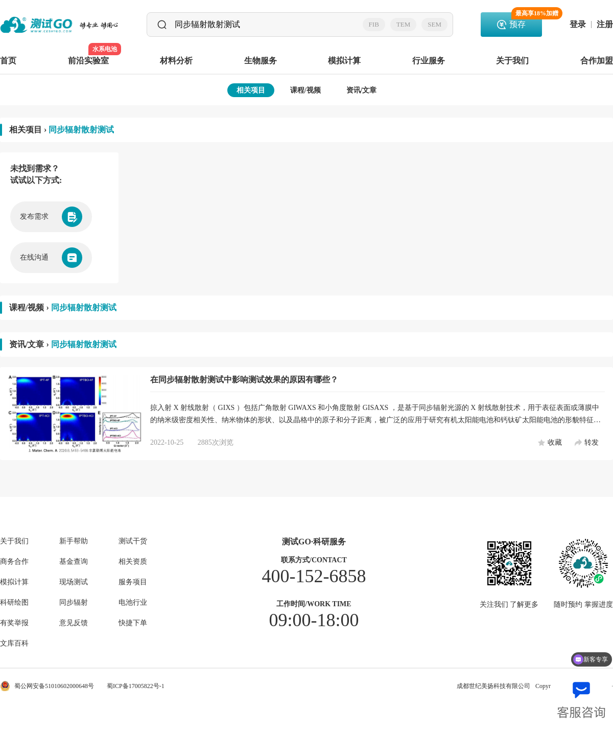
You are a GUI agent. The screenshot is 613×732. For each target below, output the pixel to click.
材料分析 (176, 60)
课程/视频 (305, 90)
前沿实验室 (88, 54)
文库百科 (14, 643)
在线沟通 (51, 257)
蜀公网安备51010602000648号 (47, 686)
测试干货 (133, 541)
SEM (434, 24)
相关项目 (251, 90)
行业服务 (428, 60)
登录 (578, 24)
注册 (605, 24)
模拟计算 (344, 60)
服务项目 (133, 582)
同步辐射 (73, 602)
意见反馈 (73, 623)
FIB (374, 24)
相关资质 (133, 561)
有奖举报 (14, 623)
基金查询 (73, 561)
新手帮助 (73, 541)
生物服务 (260, 60)
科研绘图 (14, 602)
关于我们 (512, 60)
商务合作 (14, 561)
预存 (525, 20)
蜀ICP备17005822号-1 (135, 686)
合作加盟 (596, 60)
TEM (403, 24)
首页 (8, 60)
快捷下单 (133, 623)
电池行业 (133, 602)
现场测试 (73, 582)
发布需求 (51, 217)
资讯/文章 (361, 90)
